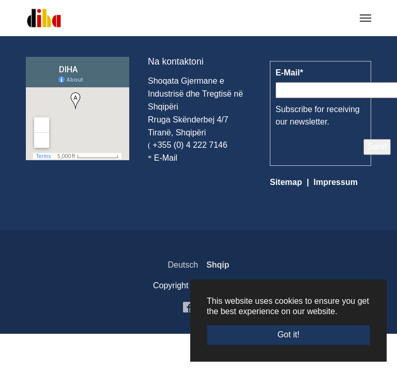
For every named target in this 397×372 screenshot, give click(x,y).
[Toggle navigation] (365, 18)
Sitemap (286, 182)
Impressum (336, 182)
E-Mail (165, 157)
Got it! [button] (289, 334)
